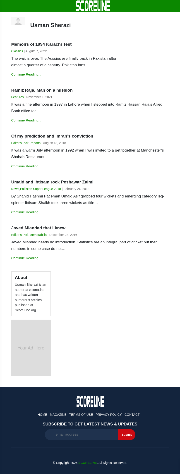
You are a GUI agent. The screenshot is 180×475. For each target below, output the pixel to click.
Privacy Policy (109, 414)
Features (17, 97)
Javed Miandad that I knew (38, 228)
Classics (17, 51)
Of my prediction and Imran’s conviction (52, 136)
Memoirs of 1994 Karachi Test (41, 44)
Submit (127, 434)
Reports (35, 143)
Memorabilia (38, 235)
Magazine (58, 414)
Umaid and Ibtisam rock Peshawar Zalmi (52, 182)
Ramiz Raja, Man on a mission (42, 90)
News (15, 189)
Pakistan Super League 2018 (40, 189)
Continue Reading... (26, 74)
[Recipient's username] (81, 434)
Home (42, 414)
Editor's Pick (20, 143)
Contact (132, 414)
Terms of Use (81, 414)
